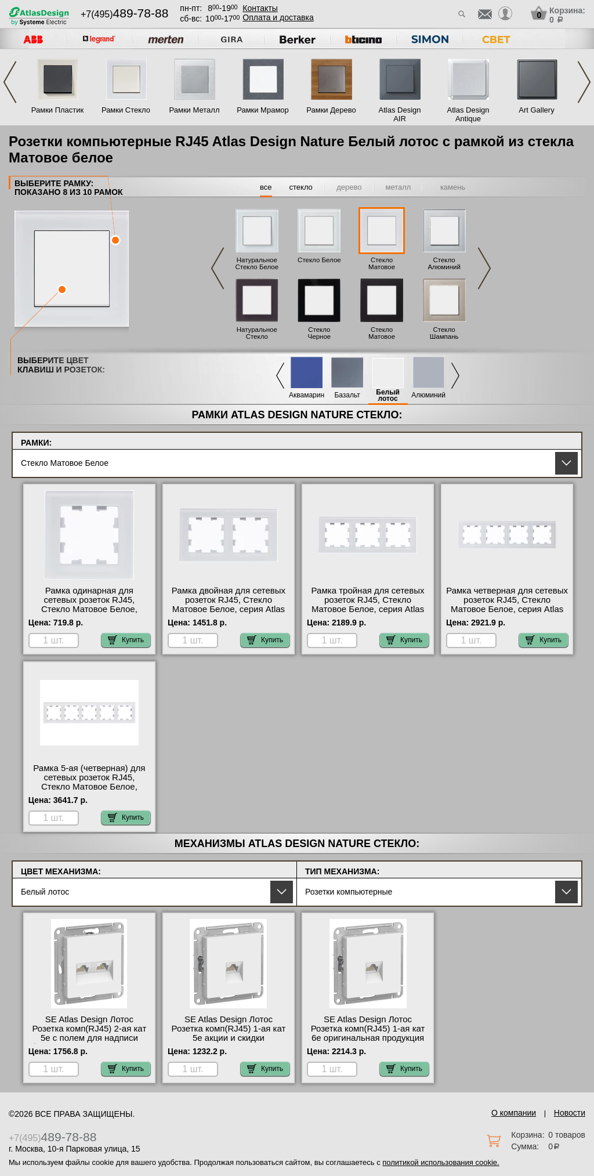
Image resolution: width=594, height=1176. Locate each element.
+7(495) (124, 14)
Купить (126, 640)
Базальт (347, 395)
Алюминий (428, 395)
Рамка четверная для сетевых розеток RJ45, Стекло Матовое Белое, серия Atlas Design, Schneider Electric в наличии (507, 609)
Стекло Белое (319, 259)
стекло (301, 187)
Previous (10, 82)
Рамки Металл (194, 110)
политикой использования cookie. (440, 1162)
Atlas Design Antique (468, 114)
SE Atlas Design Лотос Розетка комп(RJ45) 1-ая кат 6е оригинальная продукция (368, 1029)
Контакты (259, 8)
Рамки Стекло (126, 110)
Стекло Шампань (444, 333)
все (266, 187)
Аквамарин (306, 395)
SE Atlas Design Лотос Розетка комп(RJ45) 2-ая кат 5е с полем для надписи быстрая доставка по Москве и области (89, 1038)
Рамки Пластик (57, 110)
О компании (513, 1112)
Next (584, 82)
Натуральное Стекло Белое (256, 263)
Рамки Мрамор (263, 110)
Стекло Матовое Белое (381, 266)
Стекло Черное (319, 333)
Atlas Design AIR (400, 114)
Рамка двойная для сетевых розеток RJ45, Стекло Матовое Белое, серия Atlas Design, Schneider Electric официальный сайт (228, 609)
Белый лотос (388, 395)
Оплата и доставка (277, 17)
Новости (569, 1112)
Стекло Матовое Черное (381, 336)
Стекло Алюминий (444, 263)
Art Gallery (536, 110)
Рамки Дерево (331, 110)
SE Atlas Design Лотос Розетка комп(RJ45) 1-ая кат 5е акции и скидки (229, 1029)
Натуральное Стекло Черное (257, 336)
